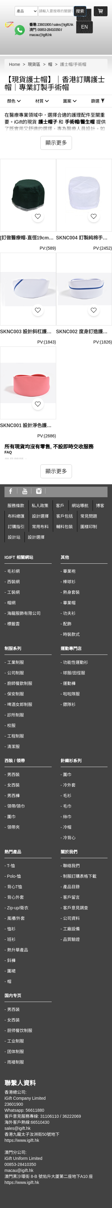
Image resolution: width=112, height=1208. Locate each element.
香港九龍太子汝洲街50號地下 (31, 1134)
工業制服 (15, 662)
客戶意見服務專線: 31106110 (31, 1116)
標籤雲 (13, 623)
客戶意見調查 (75, 907)
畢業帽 (69, 602)
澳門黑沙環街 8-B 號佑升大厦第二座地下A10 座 (48, 1176)
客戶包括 (64, 516)
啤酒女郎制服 (19, 704)
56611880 (35, 1110)
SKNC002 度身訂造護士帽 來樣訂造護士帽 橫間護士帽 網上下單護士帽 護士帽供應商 (84, 331)
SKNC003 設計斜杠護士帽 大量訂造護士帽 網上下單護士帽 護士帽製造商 (28, 331)
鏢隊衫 (69, 704)
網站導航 (80, 505)
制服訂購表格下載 (79, 876)
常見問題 (88, 516)
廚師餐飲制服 (19, 683)
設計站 (14, 537)
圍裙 (11, 971)
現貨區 (34, 64)
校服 (11, 725)
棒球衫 (69, 581)
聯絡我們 (71, 865)
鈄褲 (11, 960)
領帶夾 (13, 827)
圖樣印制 (88, 526)
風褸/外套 (16, 918)
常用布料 (40, 526)
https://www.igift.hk (21, 1140)
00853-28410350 (48, 30)
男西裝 (13, 774)
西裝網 (13, 581)
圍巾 (11, 816)
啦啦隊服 (71, 694)
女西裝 (13, 785)
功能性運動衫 (75, 662)
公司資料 (71, 918)
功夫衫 (69, 613)
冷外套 (69, 785)
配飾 (67, 623)
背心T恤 (14, 886)
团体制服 (15, 1051)
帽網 (11, 602)
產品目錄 (71, 886)
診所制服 (15, 715)
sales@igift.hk (63, 25)
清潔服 (13, 746)
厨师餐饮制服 (19, 1030)
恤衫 (11, 928)
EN (84, 26)
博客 (100, 505)
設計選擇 (40, 516)
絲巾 (67, 816)
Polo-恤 (14, 876)
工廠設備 (71, 928)
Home (14, 64)
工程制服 (15, 736)
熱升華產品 (17, 950)
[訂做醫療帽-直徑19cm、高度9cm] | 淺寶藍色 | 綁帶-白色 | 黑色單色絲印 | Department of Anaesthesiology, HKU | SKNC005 (28, 237)
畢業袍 (69, 571)
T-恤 (11, 865)
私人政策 (40, 505)
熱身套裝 (71, 592)
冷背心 (69, 837)
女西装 (13, 1020)
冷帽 (67, 827)
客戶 (60, 505)
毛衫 (67, 795)
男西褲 (13, 795)
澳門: (33, 30)
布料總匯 (16, 516)
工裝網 (13, 592)
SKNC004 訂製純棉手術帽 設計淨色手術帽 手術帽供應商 (84, 237)
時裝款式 (71, 634)
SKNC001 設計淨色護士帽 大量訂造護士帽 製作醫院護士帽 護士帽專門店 (28, 425)
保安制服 (15, 694)
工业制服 (15, 1041)
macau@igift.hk (40, 35)
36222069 (71, 1116)
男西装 (13, 1009)
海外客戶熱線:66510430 (26, 1122)
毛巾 (67, 806)
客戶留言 (71, 897)
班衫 (11, 939)
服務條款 (15, 505)
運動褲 (69, 683)
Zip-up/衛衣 (18, 907)
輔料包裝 (64, 526)
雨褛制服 (15, 1062)
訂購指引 (16, 526)
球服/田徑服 (74, 672)
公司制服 (15, 672)
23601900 (44, 25)
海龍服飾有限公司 (24, 613)
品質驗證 (71, 939)
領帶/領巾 (16, 806)
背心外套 (15, 897)
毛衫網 (13, 571)
